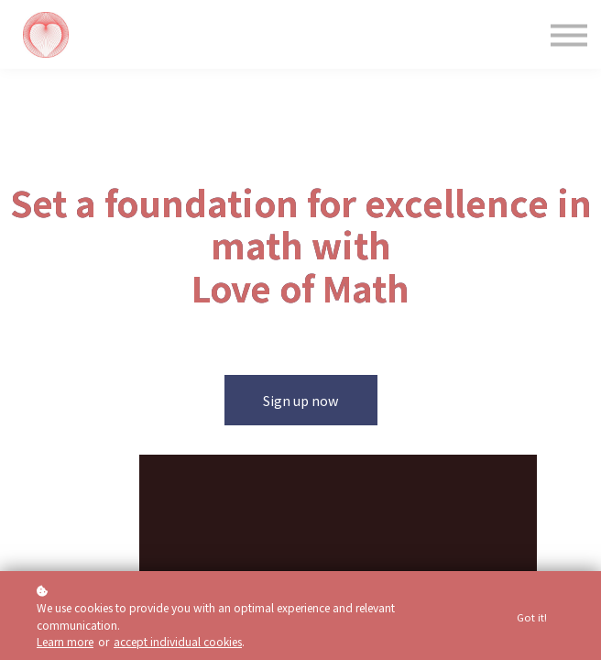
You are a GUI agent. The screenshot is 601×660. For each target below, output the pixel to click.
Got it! (532, 617)
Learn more (65, 641)
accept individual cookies (178, 641)
